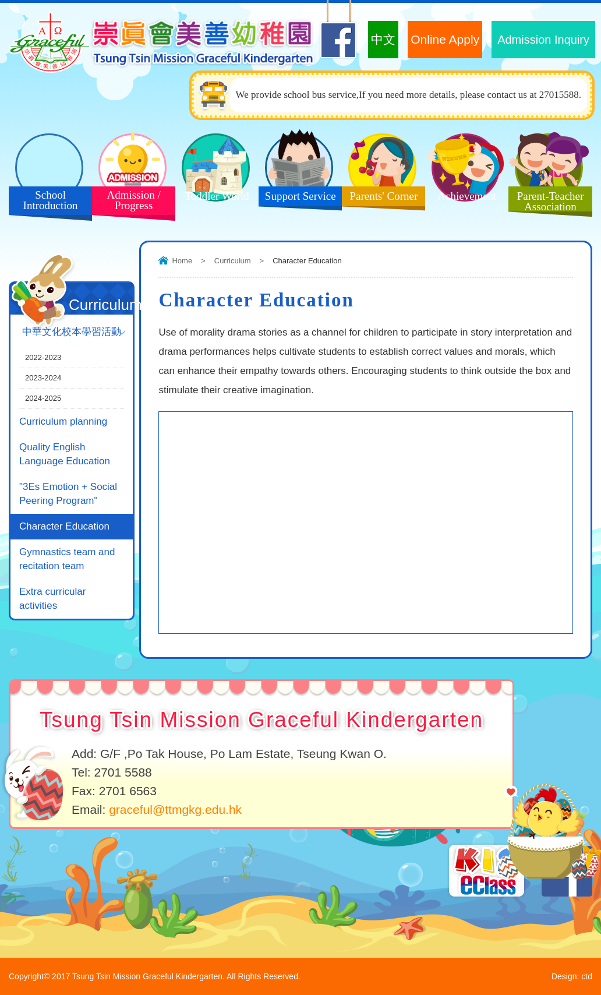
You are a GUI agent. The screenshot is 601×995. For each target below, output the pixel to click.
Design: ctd (571, 976)
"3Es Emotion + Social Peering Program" (68, 493)
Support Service (297, 199)
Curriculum (232, 260)
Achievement (462, 199)
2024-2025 (43, 398)
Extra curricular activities (52, 598)
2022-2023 (43, 357)
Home (182, 260)
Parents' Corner (380, 199)
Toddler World (212, 199)
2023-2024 (43, 377)
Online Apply (445, 39)
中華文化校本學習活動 (71, 331)
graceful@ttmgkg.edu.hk (175, 809)
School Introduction (46, 203)
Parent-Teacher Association (546, 203)
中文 (383, 39)
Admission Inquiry (543, 39)
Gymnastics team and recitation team (67, 558)
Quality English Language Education (64, 454)
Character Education (64, 526)
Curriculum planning (63, 421)
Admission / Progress (129, 203)
